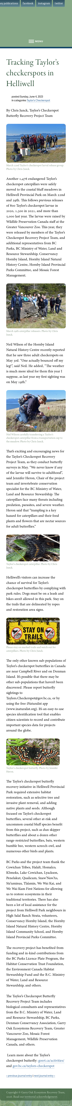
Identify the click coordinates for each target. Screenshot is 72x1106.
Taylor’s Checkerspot (38, 100)
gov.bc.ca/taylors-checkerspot (33, 1065)
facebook (28, 3)
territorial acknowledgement (41, 1097)
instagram (44, 3)
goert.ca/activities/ (51, 1060)
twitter (59, 3)
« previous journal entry (19, 1075)
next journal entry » (44, 1075)
